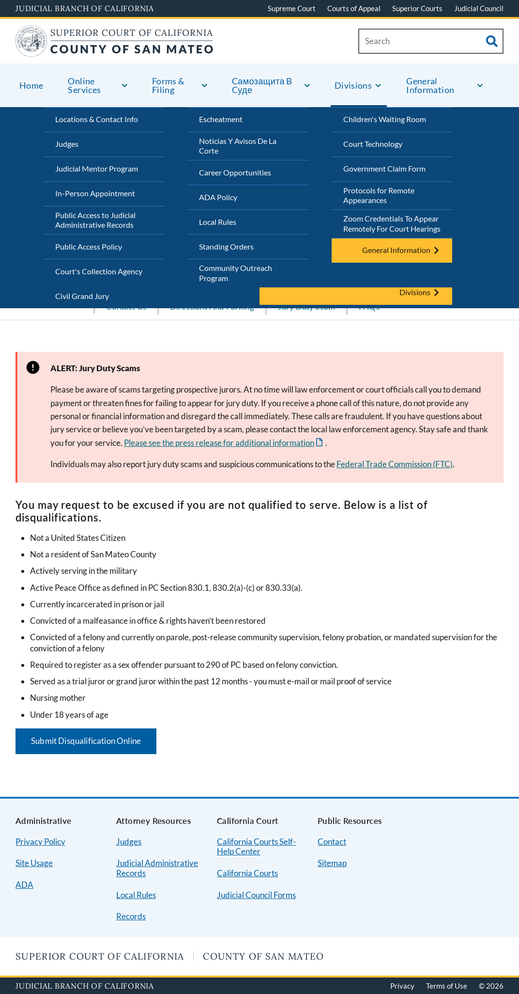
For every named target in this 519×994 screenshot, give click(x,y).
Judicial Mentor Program (96, 168)
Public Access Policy (88, 246)
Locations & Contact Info (96, 119)
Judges (66, 143)
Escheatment (221, 119)
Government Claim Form (384, 168)
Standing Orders (226, 246)
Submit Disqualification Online (86, 741)
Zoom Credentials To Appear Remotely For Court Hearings (392, 223)
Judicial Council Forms (256, 895)
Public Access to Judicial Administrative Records (95, 220)
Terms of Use (446, 985)
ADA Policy (218, 197)
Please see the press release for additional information (219, 443)
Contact (332, 841)
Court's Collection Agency (98, 271)
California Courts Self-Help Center (256, 846)
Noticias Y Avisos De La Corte (237, 146)
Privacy (402, 985)
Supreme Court (292, 8)
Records (131, 916)
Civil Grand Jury (82, 295)
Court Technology (372, 143)
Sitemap (332, 863)
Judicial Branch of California (84, 8)
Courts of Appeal (354, 8)
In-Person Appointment (95, 193)
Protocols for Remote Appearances (378, 195)
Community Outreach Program (235, 273)
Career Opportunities (235, 172)
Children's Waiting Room (384, 119)
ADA (24, 885)
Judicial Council (479, 8)
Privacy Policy (40, 841)
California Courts (247, 873)
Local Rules (217, 221)
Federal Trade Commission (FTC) (394, 464)
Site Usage (34, 863)
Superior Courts (417, 8)
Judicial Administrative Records (157, 868)
